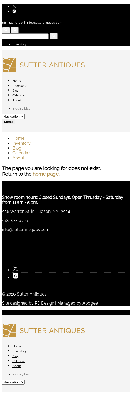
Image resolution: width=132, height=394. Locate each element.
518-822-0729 (12, 22)
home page (46, 174)
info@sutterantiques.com (44, 22)
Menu (8, 122)
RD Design (44, 303)
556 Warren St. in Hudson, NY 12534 (36, 211)
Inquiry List (21, 108)
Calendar (18, 95)
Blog (15, 90)
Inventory (19, 44)
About (16, 100)
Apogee (90, 303)
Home (16, 80)
